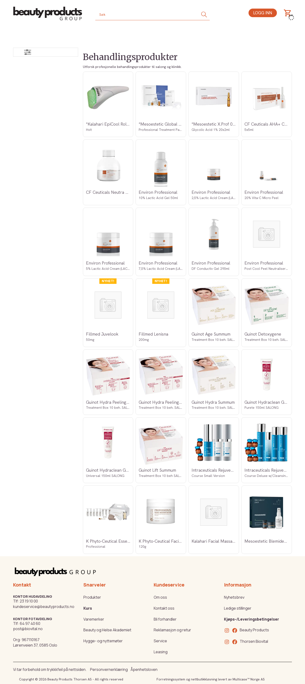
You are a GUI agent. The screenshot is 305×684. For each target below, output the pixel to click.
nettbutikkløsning (204, 679)
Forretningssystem (171, 679)
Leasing (161, 651)
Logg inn (262, 12)
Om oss (160, 597)
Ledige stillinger (237, 608)
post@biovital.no (28, 628)
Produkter (92, 597)
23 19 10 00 (29, 601)
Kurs (87, 608)
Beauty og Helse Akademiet (107, 630)
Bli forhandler (165, 619)
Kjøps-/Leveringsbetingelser (251, 619)
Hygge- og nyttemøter (103, 640)
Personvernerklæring (109, 669)
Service (160, 640)
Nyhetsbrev (234, 597)
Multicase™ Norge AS (249, 679)
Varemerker (93, 619)
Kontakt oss (164, 608)
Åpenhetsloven (144, 669)
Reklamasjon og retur (172, 630)
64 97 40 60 (30, 623)
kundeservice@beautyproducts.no (43, 606)
